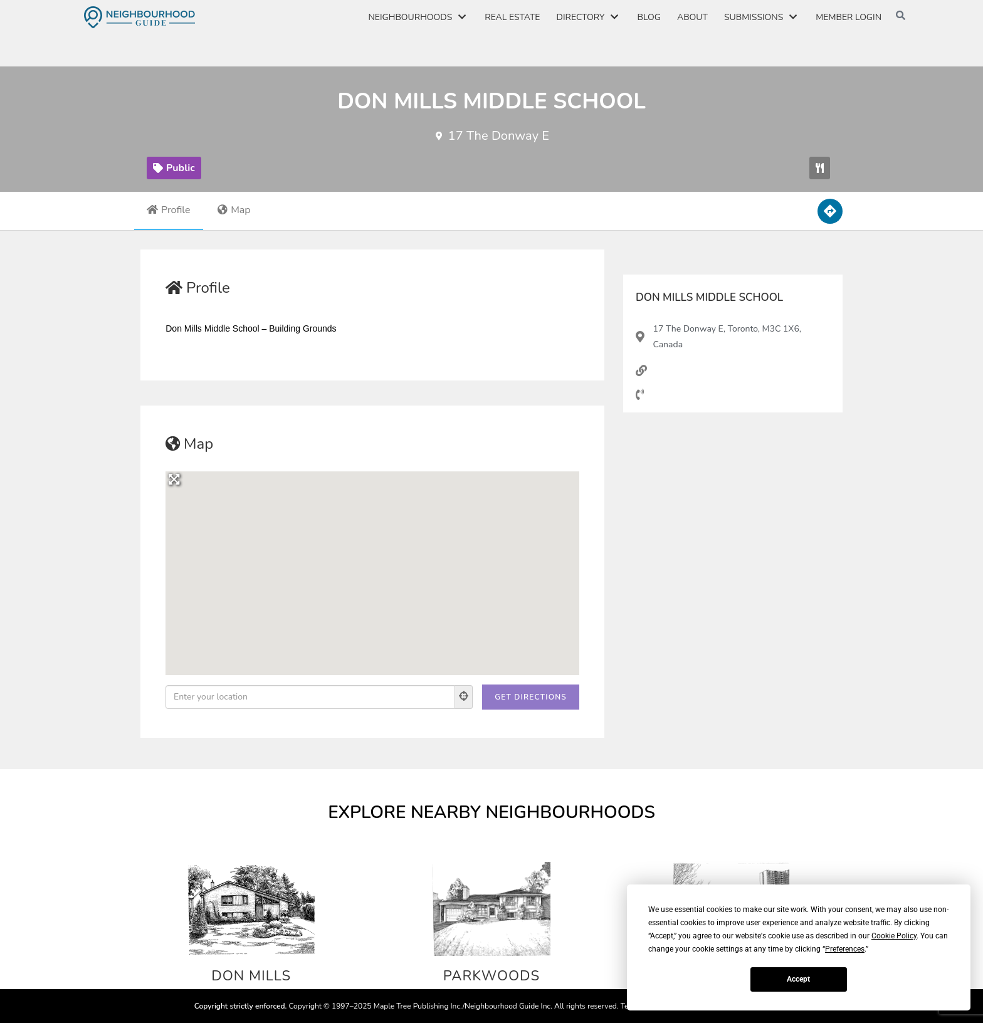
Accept (798, 979)
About (692, 17)
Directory (589, 17)
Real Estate (512, 17)
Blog (648, 17)
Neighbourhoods (418, 17)
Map (234, 210)
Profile (169, 210)
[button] (819, 168)
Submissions (761, 17)
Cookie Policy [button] (894, 935)
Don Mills (251, 975)
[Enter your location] (310, 697)
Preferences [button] (845, 949)
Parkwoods (492, 975)
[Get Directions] (530, 697)
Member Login (848, 17)
